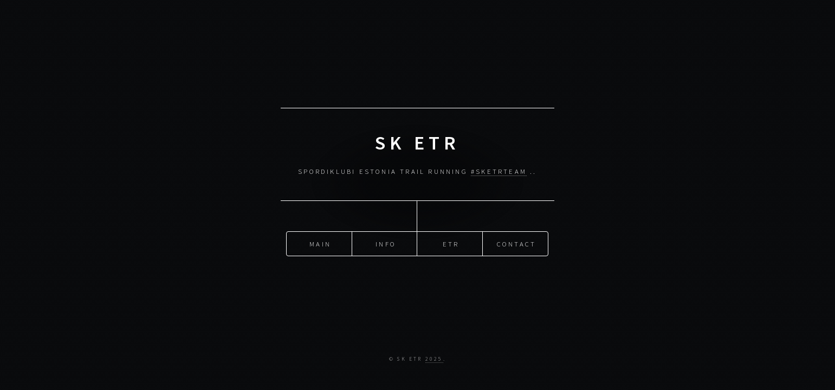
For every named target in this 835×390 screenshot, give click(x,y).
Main (320, 243)
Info (386, 243)
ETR (451, 243)
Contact (516, 243)
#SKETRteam (499, 171)
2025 (434, 359)
